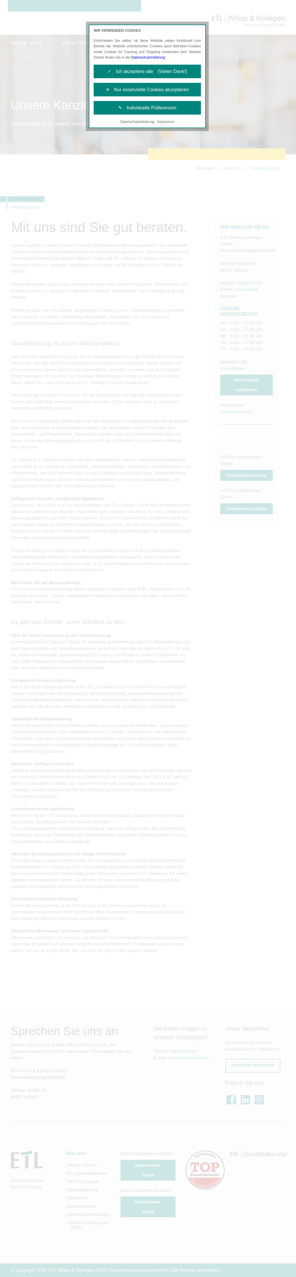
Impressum (165, 122)
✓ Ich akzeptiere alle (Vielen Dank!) (147, 71)
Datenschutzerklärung (148, 57)
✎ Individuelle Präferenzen (147, 107)
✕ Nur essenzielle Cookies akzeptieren (147, 89)
